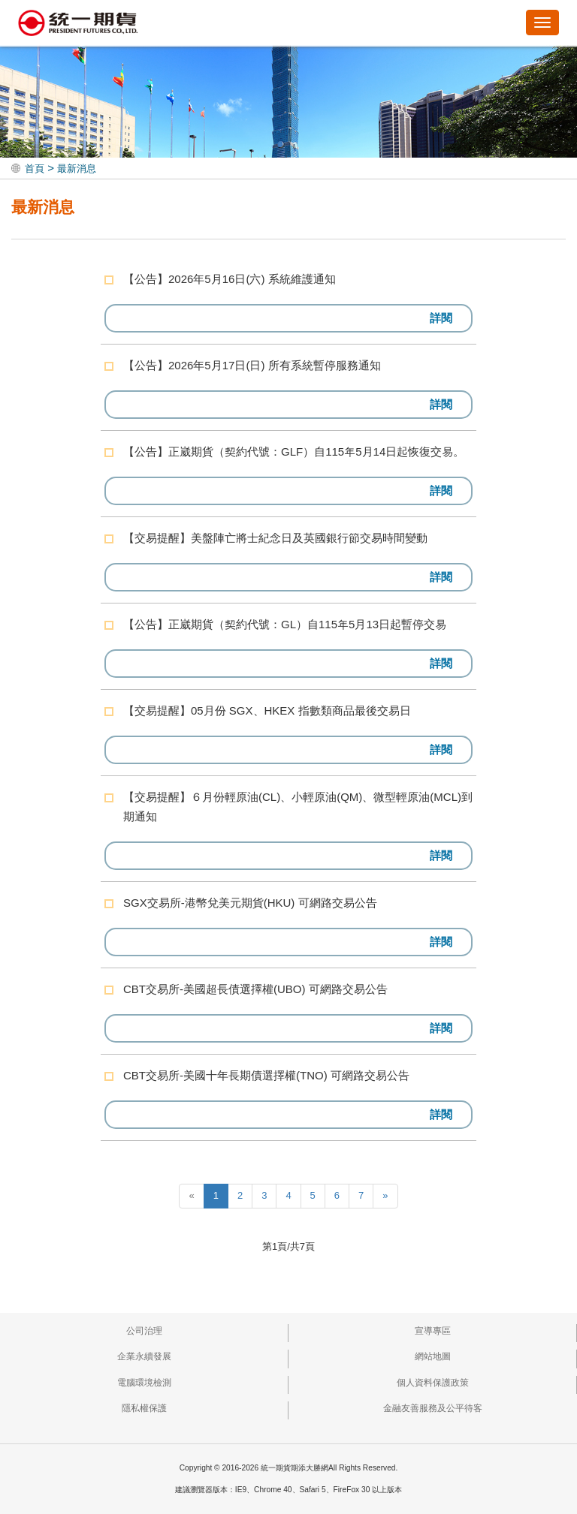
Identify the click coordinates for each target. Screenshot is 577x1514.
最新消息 (76, 168)
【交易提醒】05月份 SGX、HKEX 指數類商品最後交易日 (267, 710)
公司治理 (144, 1331)
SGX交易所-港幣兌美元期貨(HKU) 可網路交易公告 (250, 902)
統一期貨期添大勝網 (78, 24)
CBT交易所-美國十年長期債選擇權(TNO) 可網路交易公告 (266, 1075)
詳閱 (441, 318)
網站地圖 (433, 1356)
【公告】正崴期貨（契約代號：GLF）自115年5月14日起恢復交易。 (293, 451)
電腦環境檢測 (144, 1382)
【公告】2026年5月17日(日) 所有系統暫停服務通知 (252, 365)
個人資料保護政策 (433, 1382)
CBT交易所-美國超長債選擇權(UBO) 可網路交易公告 (255, 989)
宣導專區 (433, 1331)
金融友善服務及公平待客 (432, 1408)
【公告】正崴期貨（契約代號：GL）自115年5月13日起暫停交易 (284, 624)
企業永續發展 (144, 1356)
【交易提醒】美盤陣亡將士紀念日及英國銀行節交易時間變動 (275, 537)
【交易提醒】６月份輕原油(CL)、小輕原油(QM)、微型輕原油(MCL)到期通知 (298, 806)
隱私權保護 (144, 1408)
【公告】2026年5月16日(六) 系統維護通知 (229, 278)
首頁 (34, 168)
